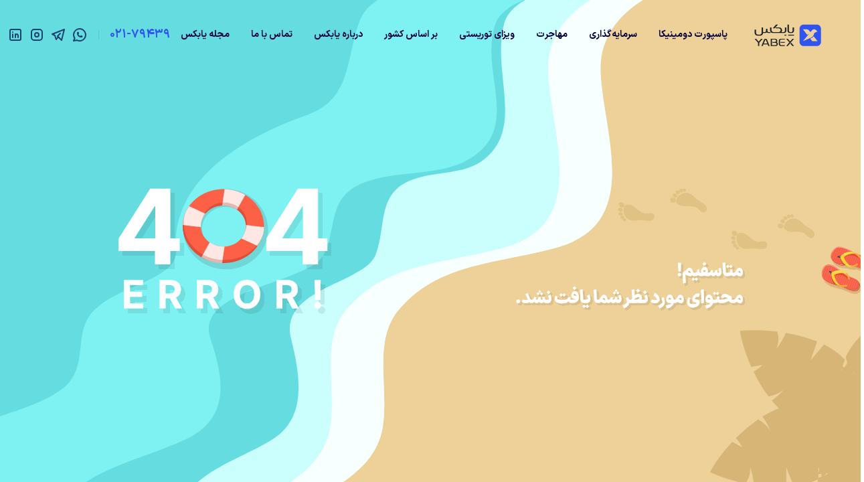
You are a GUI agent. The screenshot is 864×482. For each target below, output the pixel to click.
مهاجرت (552, 34)
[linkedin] (15, 35)
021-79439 (140, 34)
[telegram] (58, 35)
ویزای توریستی (487, 34)
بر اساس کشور (411, 34)
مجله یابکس (205, 34)
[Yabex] (787, 35)
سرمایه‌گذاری (613, 34)
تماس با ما (271, 34)
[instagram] (37, 35)
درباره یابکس (338, 34)
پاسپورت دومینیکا (693, 34)
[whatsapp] (80, 35)
